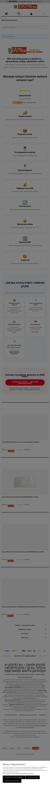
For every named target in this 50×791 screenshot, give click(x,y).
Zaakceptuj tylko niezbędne (14, 777)
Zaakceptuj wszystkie (12, 781)
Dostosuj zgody (33, 777)
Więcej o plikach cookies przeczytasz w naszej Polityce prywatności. (18, 773)
